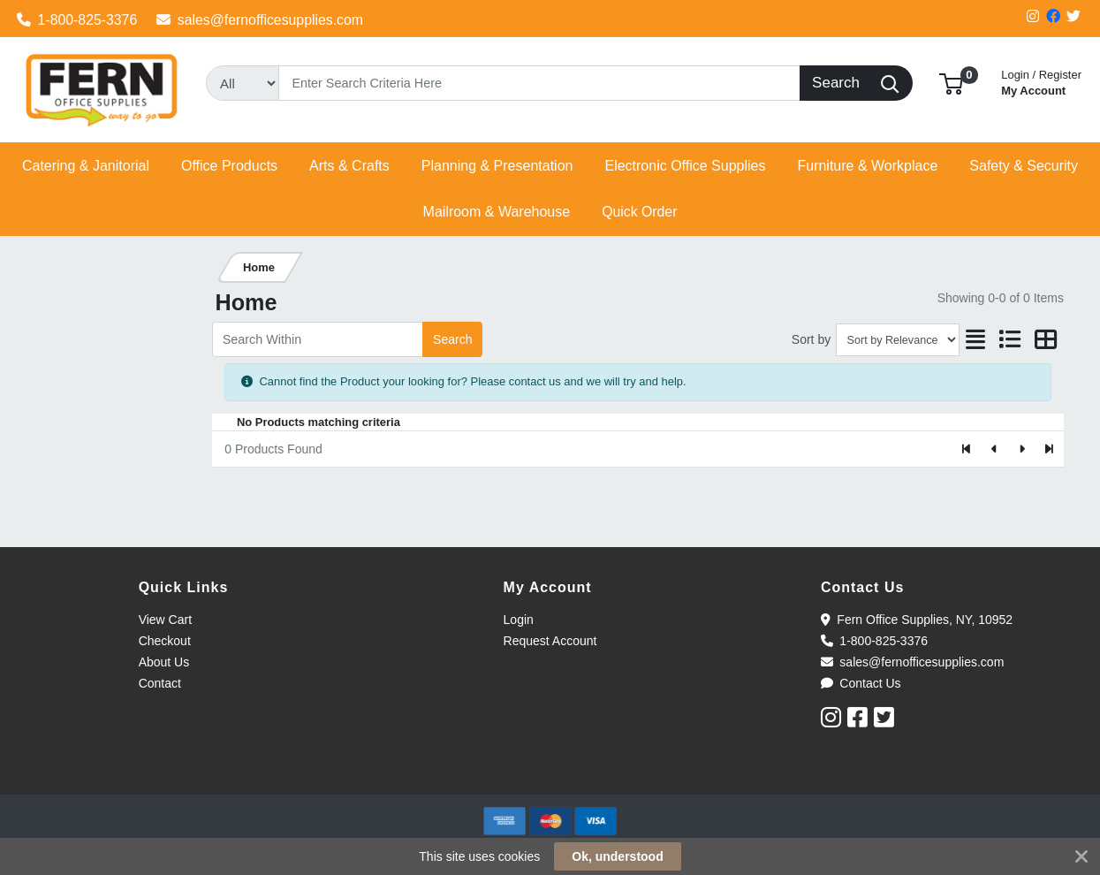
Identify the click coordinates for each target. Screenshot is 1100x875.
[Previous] (994, 449)
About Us (164, 662)
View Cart (165, 619)
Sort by (811, 339)
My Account (1041, 81)
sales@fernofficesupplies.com (259, 19)
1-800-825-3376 (77, 19)
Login (519, 619)
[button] (951, 82)
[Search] (539, 83)
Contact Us (861, 683)
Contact (160, 683)
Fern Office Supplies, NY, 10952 (917, 619)
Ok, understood (617, 856)
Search (452, 339)
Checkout (165, 641)
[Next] (1022, 449)
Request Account (550, 641)
